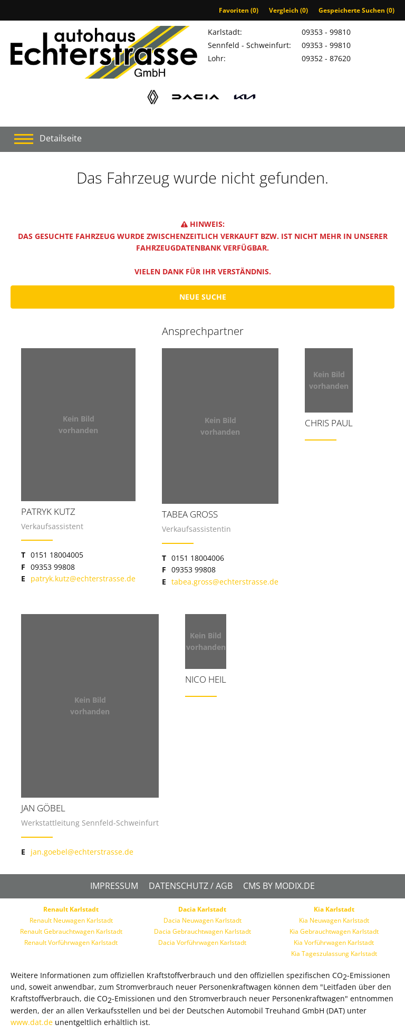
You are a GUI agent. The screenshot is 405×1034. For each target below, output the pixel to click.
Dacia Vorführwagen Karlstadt (202, 942)
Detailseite (61, 138)
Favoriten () (238, 10)
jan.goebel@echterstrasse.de (82, 852)
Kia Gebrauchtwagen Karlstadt (334, 931)
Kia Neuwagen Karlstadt (334, 920)
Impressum (114, 886)
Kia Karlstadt (334, 909)
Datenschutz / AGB (191, 886)
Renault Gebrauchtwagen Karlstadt (71, 931)
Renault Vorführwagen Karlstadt (71, 942)
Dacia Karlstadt (202, 909)
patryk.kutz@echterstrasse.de (83, 578)
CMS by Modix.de (279, 886)
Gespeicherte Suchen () (356, 10)
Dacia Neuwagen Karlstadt (202, 920)
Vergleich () (288, 10)
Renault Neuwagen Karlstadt (71, 920)
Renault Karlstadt (71, 909)
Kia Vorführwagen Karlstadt (334, 942)
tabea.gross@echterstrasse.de (224, 582)
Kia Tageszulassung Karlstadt (334, 953)
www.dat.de (32, 1022)
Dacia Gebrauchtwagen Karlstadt (202, 931)
